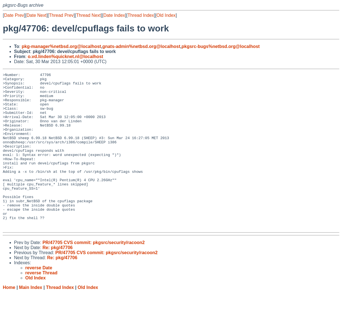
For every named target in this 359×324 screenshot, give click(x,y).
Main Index (30, 318)
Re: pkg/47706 (57, 278)
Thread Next (88, 15)
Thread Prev (61, 15)
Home (9, 318)
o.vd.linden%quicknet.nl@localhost (65, 56)
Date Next (36, 15)
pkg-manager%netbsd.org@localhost (61, 46)
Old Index (166, 15)
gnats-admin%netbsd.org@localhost (141, 46)
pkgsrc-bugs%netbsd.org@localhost (220, 46)
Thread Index (141, 15)
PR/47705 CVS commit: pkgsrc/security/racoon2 (93, 273)
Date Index (114, 15)
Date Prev (14, 15)
